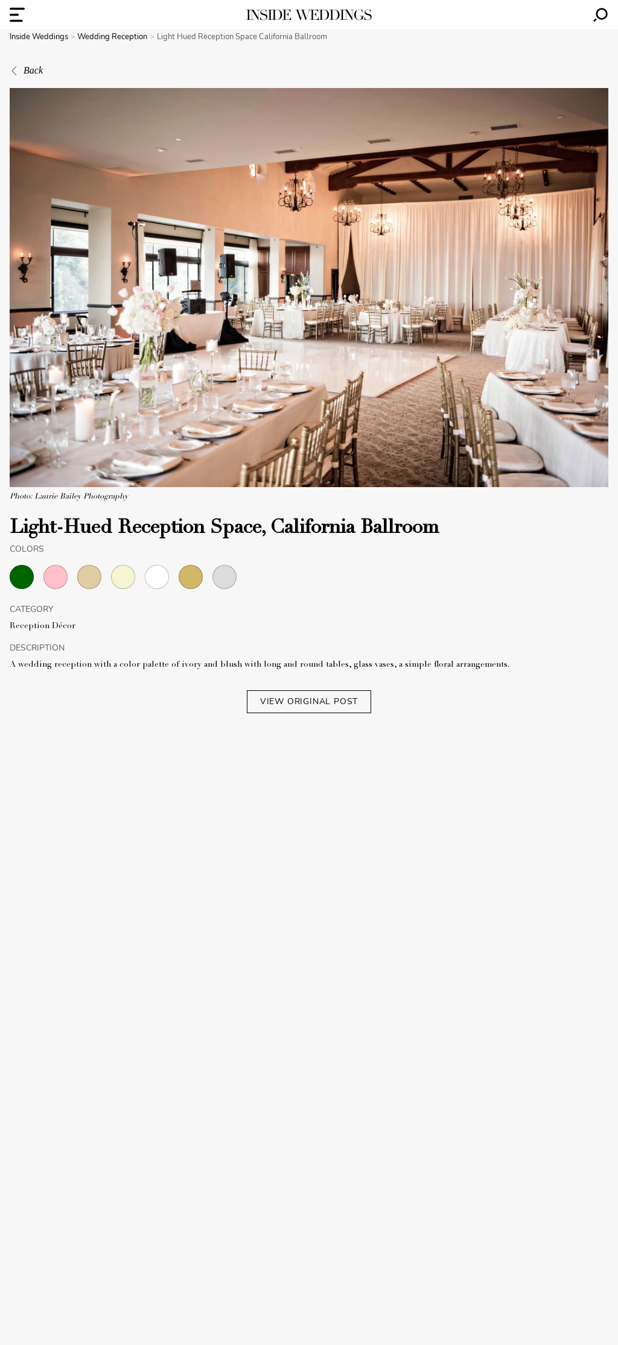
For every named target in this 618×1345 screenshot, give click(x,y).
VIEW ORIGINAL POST (309, 701)
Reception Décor (42, 626)
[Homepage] (309, 14)
